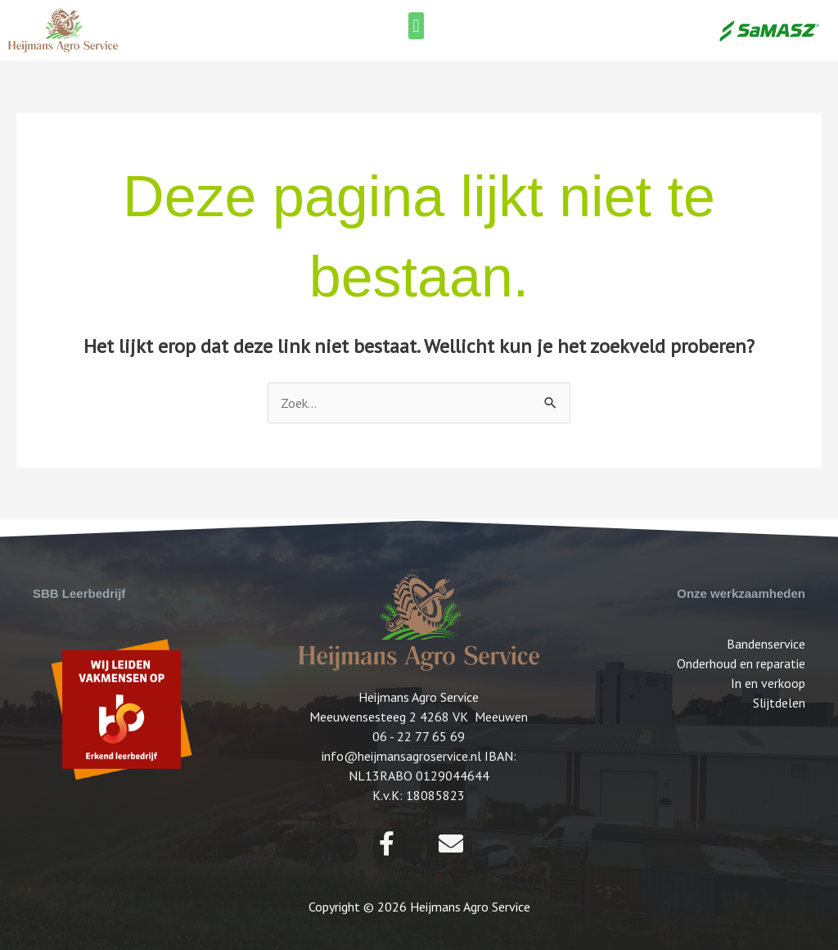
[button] (416, 25)
